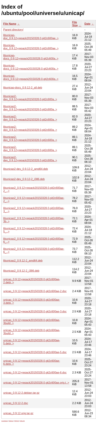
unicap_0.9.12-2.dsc (15, 403)
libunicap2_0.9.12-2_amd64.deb (23, 260)
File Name (9, 23)
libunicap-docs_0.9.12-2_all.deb (22, 87)
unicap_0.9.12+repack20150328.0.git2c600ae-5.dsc (35, 352)
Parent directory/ (13, 29)
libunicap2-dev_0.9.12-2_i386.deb (24, 179)
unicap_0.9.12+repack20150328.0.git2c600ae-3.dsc (35, 311)
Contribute (4, 421)
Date (87, 23)
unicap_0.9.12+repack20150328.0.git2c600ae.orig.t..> (36, 382)
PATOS (16, 421)
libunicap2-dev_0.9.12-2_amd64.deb (25, 168)
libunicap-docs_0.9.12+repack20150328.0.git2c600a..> (30, 57)
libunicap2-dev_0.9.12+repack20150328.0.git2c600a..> (30, 98)
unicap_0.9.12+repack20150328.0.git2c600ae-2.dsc (35, 291)
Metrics (11, 421)
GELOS (22, 421)
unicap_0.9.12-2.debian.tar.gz (21, 392)
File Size (75, 24)
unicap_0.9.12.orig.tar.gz (18, 413)
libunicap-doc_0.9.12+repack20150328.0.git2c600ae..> (31, 37)
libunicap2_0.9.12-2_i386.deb (21, 270)
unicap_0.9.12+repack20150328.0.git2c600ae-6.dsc (35, 372)
